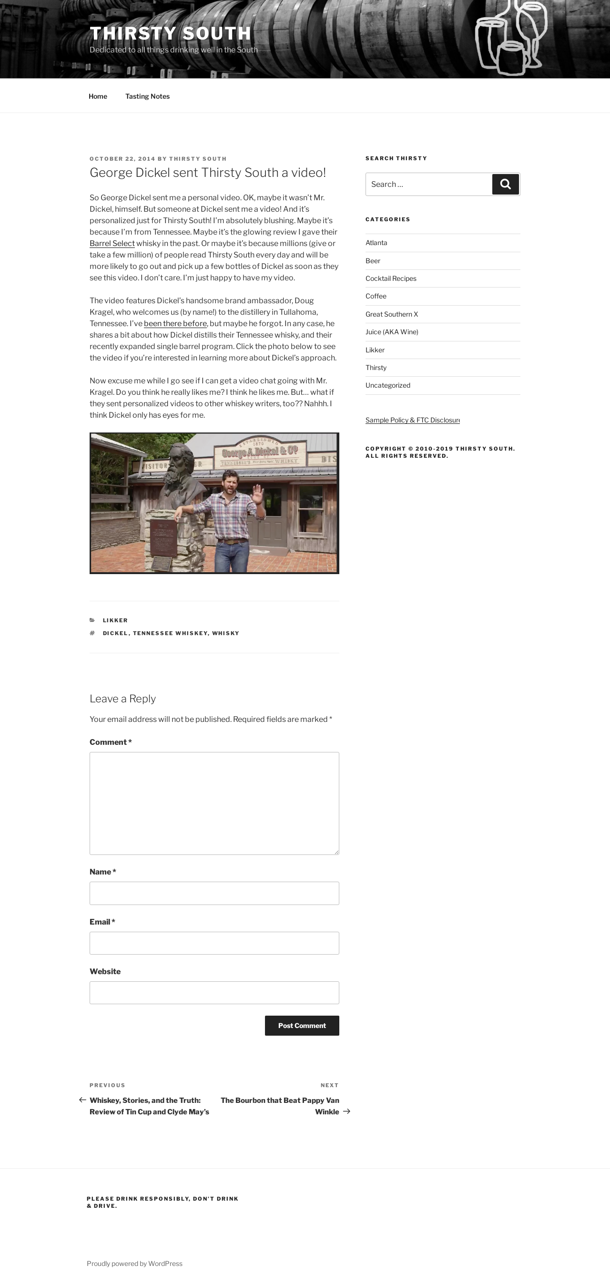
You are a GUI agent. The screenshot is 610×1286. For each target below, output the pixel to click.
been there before (175, 323)
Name (103, 871)
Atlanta (376, 242)
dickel (116, 633)
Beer (373, 261)
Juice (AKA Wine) (392, 332)
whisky (226, 633)
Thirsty (376, 367)
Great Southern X (392, 314)
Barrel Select (112, 243)
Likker (116, 620)
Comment (111, 742)
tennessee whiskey (170, 633)
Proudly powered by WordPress (135, 1263)
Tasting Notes (147, 96)
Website (105, 971)
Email (102, 921)
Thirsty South (171, 33)
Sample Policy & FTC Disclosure (414, 420)
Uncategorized (388, 385)
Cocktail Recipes (391, 278)
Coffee (376, 296)
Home (98, 96)
